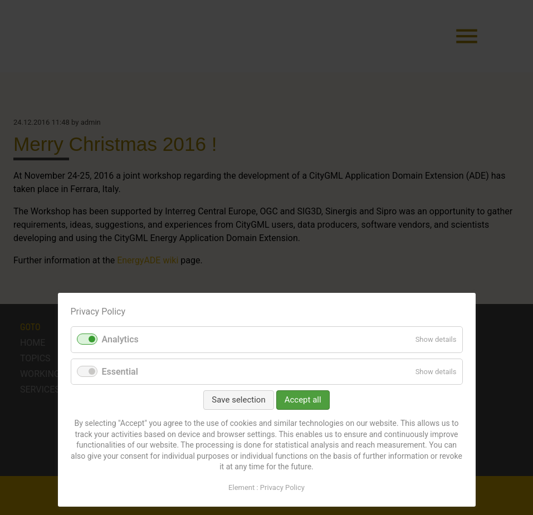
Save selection (238, 400)
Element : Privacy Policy (266, 487)
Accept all (303, 400)
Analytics (120, 339)
